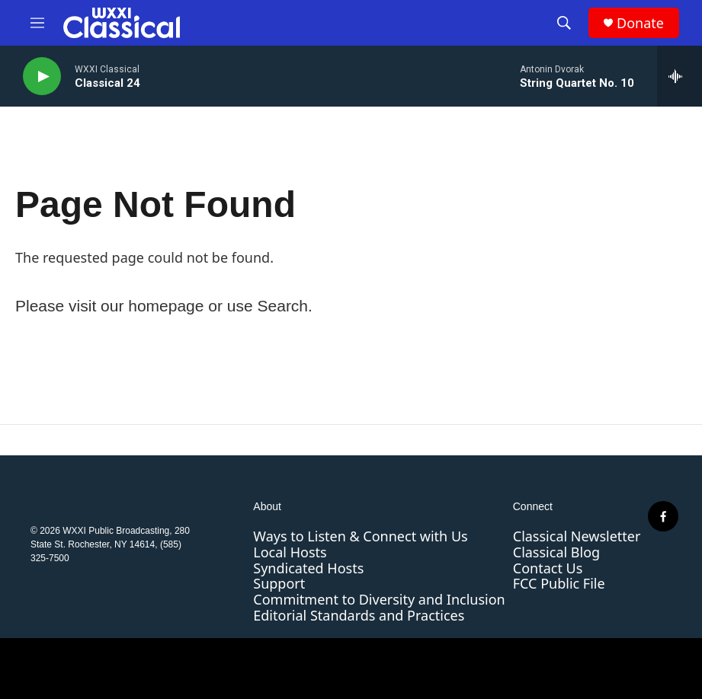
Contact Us (548, 568)
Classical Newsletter (577, 536)
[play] (42, 76)
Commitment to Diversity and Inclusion (379, 599)
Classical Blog (556, 552)
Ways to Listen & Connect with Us (360, 536)
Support (279, 583)
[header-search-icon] (564, 23)
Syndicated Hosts (308, 568)
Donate (640, 23)
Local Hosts (289, 552)
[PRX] (492, 669)
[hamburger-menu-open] (37, 23)
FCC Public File (559, 583)
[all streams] (679, 76)
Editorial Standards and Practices (358, 615)
